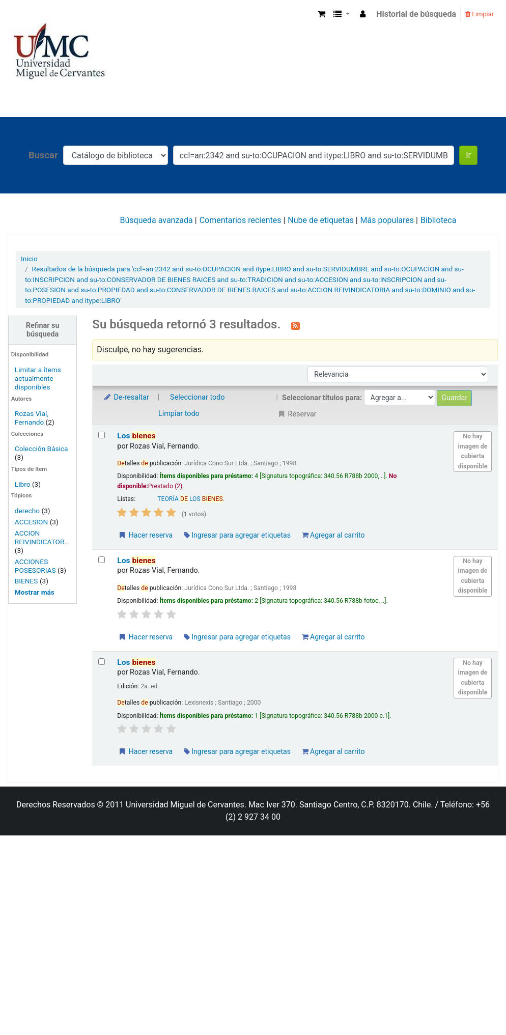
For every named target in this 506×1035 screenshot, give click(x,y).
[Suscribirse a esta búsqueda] (295, 325)
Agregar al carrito (333, 535)
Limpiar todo (179, 413)
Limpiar (479, 14)
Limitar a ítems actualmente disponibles (38, 378)
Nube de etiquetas (320, 220)
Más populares (387, 220)
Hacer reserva (145, 535)
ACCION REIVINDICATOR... (42, 537)
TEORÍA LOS (189, 498)
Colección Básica (41, 448)
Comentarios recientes (241, 220)
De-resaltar (125, 397)
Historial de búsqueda (416, 14)
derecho (27, 511)
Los (136, 435)
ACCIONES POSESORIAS (35, 565)
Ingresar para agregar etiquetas (237, 535)
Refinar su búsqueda (43, 330)
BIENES (26, 581)
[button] (321, 14)
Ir (468, 155)
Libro (23, 484)
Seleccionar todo (197, 397)
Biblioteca (438, 220)
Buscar (43, 155)
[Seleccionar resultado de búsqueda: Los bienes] (101, 435)
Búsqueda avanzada (156, 220)
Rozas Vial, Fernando (31, 417)
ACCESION (31, 522)
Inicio (29, 259)
